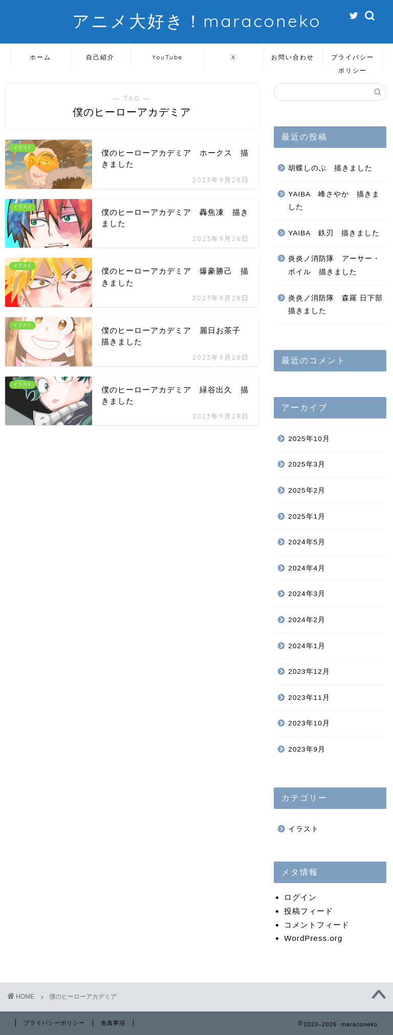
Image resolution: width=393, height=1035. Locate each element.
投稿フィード (308, 911)
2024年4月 (306, 568)
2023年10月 (309, 723)
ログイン (300, 897)
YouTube (167, 57)
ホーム (40, 57)
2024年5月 (306, 542)
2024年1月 (306, 646)
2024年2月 (306, 620)
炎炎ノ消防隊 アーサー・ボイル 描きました (334, 265)
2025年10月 (309, 439)
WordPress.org (313, 938)
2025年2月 (306, 490)
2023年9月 (306, 749)
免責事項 (113, 1023)
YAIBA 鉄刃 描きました (333, 233)
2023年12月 (309, 671)
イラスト (303, 829)
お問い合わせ (292, 57)
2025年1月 (306, 516)
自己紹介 (100, 57)
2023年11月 (309, 697)
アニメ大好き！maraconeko (196, 20)
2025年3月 (306, 464)
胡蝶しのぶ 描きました (330, 168)
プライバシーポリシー (352, 60)
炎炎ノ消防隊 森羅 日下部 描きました (336, 304)
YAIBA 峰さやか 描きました (333, 200)
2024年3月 (306, 594)
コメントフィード (317, 924)
